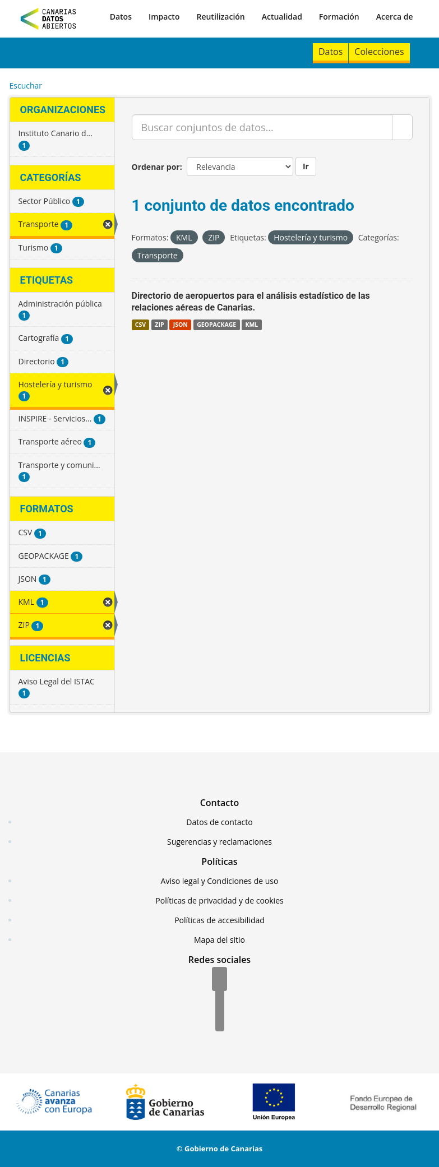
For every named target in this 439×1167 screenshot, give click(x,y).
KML (251, 324)
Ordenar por (156, 166)
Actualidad (282, 16)
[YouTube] (219, 1020)
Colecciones (379, 51)
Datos (121, 16)
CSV (140, 324)
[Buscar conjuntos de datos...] (262, 127)
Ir (306, 166)
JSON (180, 324)
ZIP (159, 324)
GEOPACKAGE (216, 324)
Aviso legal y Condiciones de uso (220, 881)
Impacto (164, 16)
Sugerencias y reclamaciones (219, 841)
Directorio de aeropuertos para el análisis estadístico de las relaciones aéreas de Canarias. (251, 301)
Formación (339, 16)
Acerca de (394, 16)
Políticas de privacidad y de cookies (219, 900)
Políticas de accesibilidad (219, 920)
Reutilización (220, 16)
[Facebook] (219, 980)
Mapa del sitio (219, 939)
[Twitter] (219, 1000)
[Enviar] (402, 127)
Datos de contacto (219, 822)
